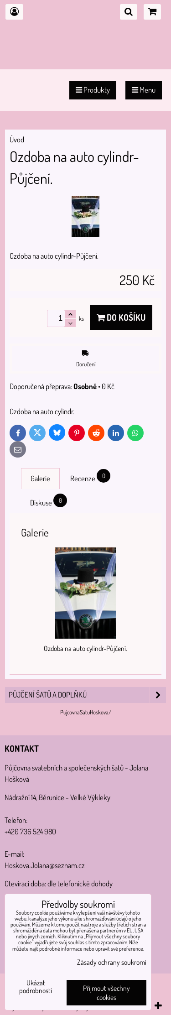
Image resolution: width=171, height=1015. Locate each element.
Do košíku (121, 317)
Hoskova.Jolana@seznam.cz (45, 865)
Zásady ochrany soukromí (111, 962)
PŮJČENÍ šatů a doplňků (87, 695)
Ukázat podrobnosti (35, 986)
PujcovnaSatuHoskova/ (85, 712)
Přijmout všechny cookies (106, 993)
